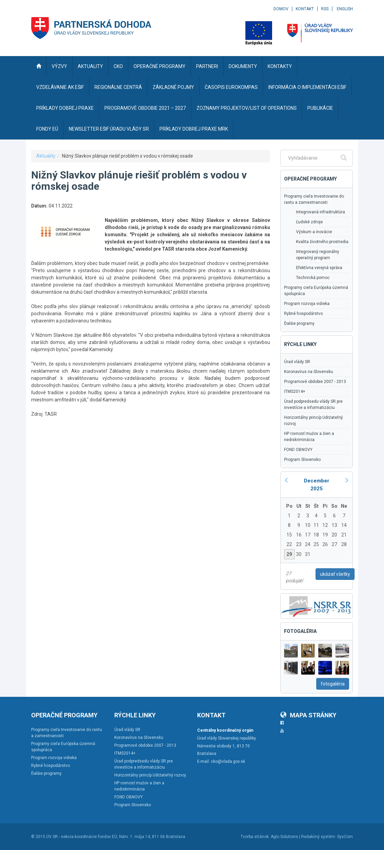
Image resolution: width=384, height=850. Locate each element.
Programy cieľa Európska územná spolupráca (316, 290)
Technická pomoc (313, 277)
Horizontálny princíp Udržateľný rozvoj (313, 420)
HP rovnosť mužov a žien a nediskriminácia (309, 436)
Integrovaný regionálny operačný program (317, 254)
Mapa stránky (308, 715)
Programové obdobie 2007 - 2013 (315, 381)
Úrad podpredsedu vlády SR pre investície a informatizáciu (313, 404)
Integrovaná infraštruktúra (320, 212)
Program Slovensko (302, 459)
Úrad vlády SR (297, 361)
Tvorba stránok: (255, 836)
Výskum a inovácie (314, 231)
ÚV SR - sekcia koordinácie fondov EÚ (81, 836)
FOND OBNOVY (298, 449)
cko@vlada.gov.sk (228, 761)
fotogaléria (333, 684)
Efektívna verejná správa (319, 267)
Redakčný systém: (318, 836)
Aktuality (45, 156)
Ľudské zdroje (309, 222)
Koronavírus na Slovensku (308, 371)
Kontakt (305, 8)
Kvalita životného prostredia (322, 241)
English (345, 8)
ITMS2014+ (294, 391)
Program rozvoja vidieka (307, 303)
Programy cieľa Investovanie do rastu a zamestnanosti (314, 199)
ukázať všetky (335, 574)
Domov (281, 8)
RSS (325, 8)
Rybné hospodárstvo (303, 313)
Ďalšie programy (299, 323)
